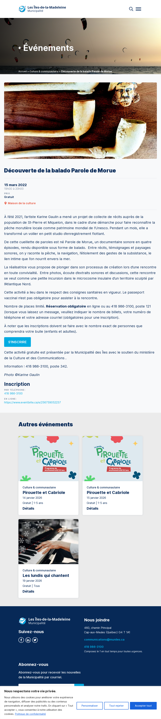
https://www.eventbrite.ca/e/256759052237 (32, 402)
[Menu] (138, 9)
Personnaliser (90, 705)
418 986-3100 (13, 393)
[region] (80, 702)
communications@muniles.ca (104, 639)
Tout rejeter (116, 705)
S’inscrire (17, 342)
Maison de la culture (20, 203)
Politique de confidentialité (30, 713)
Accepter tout (143, 705)
